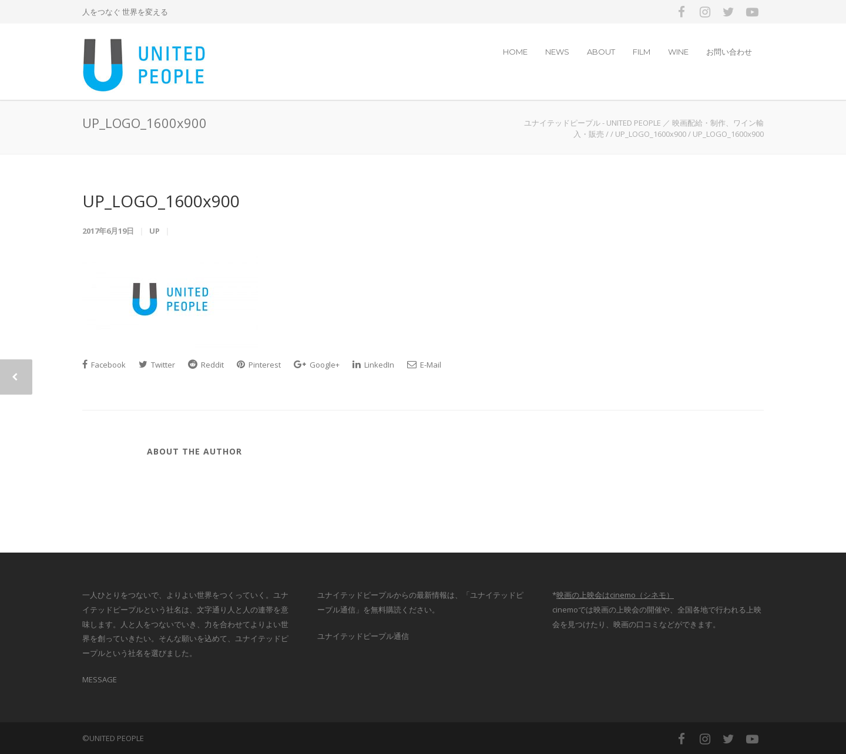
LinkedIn (373, 364)
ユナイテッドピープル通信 (363, 636)
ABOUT (601, 51)
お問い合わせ (729, 51)
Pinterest (259, 364)
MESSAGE (99, 679)
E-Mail (424, 364)
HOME (515, 51)
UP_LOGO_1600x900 (161, 201)
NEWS (557, 51)
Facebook (104, 364)
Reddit (206, 364)
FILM (641, 51)
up (154, 230)
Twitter (157, 364)
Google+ (317, 364)
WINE (678, 51)
